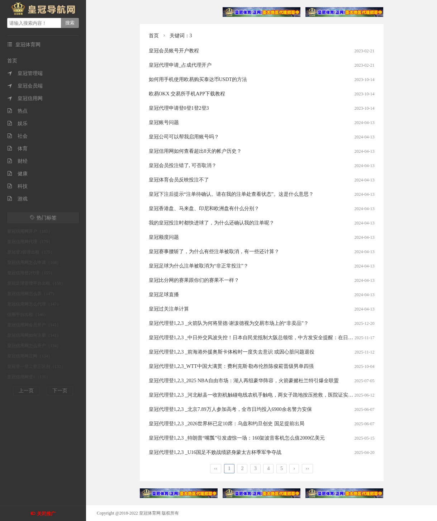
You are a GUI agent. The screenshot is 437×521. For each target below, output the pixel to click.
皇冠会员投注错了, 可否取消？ (183, 165)
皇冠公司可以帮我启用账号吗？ (184, 136)
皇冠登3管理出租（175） (30, 252)
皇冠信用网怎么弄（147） (32, 293)
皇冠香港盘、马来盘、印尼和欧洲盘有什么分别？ (204, 208)
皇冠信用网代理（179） (29, 241)
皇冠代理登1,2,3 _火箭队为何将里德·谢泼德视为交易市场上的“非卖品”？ (229, 323)
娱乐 (17, 123)
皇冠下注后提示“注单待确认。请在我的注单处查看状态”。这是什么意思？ (231, 194)
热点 (17, 111)
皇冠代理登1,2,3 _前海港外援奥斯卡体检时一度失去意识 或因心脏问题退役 (231, 352)
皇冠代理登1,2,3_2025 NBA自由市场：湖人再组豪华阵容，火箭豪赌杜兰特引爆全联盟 (244, 380)
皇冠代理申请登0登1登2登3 (179, 108)
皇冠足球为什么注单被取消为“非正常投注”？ (198, 266)
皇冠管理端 (25, 73)
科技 (17, 186)
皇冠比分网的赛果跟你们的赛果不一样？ (194, 280)
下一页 (59, 390)
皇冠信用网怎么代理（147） (34, 304)
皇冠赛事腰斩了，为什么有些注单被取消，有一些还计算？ (214, 251)
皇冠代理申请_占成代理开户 (180, 65)
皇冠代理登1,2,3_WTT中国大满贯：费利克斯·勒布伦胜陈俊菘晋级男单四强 (231, 366)
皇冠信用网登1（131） (28, 376)
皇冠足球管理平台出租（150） (36, 283)
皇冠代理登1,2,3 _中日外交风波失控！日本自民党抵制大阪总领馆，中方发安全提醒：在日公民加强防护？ (266, 337)
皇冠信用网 (25, 98)
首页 (12, 60)
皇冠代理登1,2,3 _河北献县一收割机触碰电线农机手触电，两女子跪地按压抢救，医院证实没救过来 (259, 395)
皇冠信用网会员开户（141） (34, 324)
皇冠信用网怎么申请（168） (34, 262)
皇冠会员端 (25, 86)
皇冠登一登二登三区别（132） (36, 366)
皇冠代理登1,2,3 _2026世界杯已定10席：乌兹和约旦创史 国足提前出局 (226, 423)
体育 (17, 148)
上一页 (26, 390)
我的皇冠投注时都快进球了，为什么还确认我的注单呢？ (211, 223)
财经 (17, 161)
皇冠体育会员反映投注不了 (179, 180)
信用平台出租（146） (27, 314)
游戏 (17, 199)
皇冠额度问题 (164, 237)
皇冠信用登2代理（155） (30, 272)
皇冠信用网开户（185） (29, 231)
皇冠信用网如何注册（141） (34, 335)
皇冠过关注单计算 (169, 309)
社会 (17, 136)
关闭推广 (46, 513)
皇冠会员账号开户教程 (174, 50)
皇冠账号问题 (164, 122)
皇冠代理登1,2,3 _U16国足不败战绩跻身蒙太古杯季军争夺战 (215, 452)
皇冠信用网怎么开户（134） (34, 345)
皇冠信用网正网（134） (29, 356)
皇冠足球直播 (164, 294)
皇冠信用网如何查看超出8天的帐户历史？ (195, 151)
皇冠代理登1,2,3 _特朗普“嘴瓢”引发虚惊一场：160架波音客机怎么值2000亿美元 (237, 438)
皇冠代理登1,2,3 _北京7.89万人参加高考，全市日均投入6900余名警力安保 (230, 409)
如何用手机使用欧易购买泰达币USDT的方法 (198, 79)
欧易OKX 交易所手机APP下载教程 (187, 93)
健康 (17, 173)
